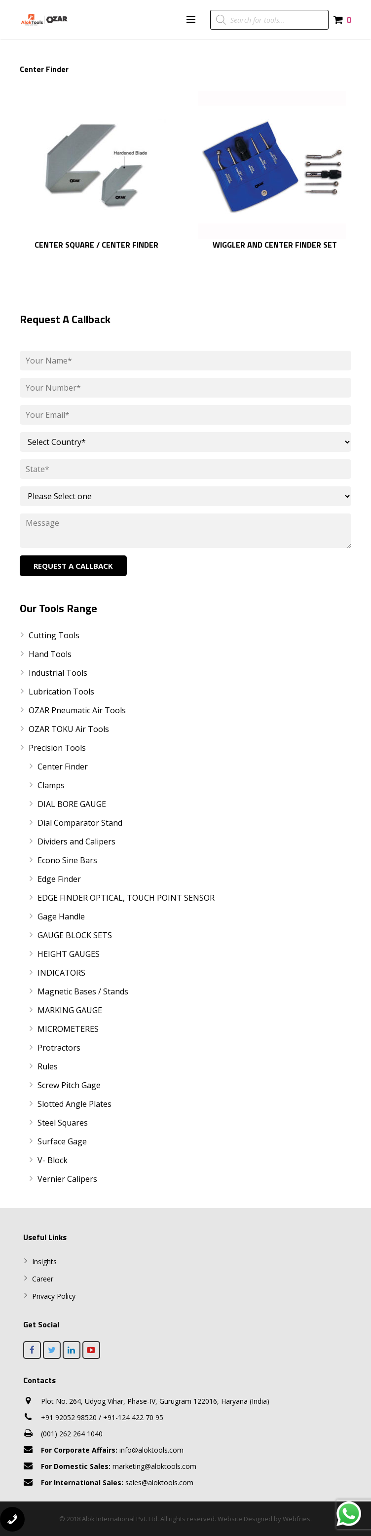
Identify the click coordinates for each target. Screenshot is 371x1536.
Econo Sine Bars (67, 860)
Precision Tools (57, 747)
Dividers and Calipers (76, 841)
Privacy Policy (53, 1296)
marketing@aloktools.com (118, 1466)
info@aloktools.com (112, 1450)
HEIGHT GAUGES (68, 954)
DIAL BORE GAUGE (71, 804)
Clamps (51, 785)
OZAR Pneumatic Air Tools (77, 710)
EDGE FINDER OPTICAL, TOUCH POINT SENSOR (126, 897)
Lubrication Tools (61, 691)
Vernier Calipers (67, 1178)
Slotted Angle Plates (74, 1103)
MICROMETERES (68, 1029)
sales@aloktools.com (117, 1482)
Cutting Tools (54, 635)
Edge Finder (59, 879)
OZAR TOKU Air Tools (69, 729)
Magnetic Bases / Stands (82, 991)
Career (42, 1278)
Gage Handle (61, 916)
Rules (47, 1066)
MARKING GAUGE (69, 1010)
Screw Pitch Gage (69, 1085)
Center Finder (62, 766)
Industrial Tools (58, 672)
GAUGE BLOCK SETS (74, 935)
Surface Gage (62, 1141)
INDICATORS (61, 972)
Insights (44, 1261)
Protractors (58, 1047)
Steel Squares (62, 1122)
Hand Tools (50, 654)
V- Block (52, 1160)
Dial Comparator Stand (79, 822)
